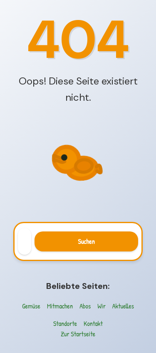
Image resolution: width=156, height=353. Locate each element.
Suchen (86, 241)
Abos (85, 306)
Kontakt (93, 323)
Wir (101, 306)
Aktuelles (123, 306)
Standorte (65, 323)
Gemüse (31, 306)
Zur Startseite (78, 333)
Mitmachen (60, 306)
